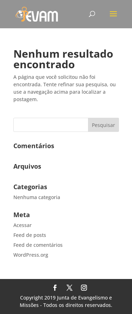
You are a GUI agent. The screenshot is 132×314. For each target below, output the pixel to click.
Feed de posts (29, 235)
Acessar (22, 225)
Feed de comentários (38, 245)
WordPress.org (30, 254)
